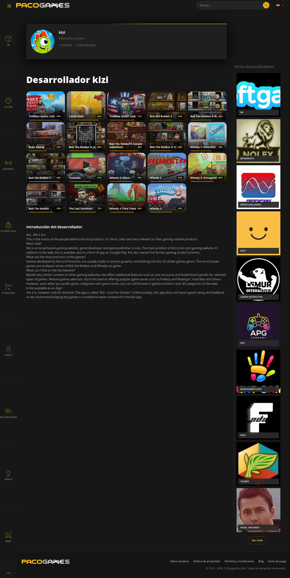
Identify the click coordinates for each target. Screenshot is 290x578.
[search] (266, 5)
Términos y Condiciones (239, 561)
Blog (261, 561)
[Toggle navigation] (9, 6)
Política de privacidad (206, 561)
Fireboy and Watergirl (175, 279)
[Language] (280, 5)
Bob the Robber (79, 266)
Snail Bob (198, 279)
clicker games (176, 261)
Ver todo (257, 540)
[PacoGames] (45, 561)
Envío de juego (277, 561)
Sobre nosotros (179, 561)
